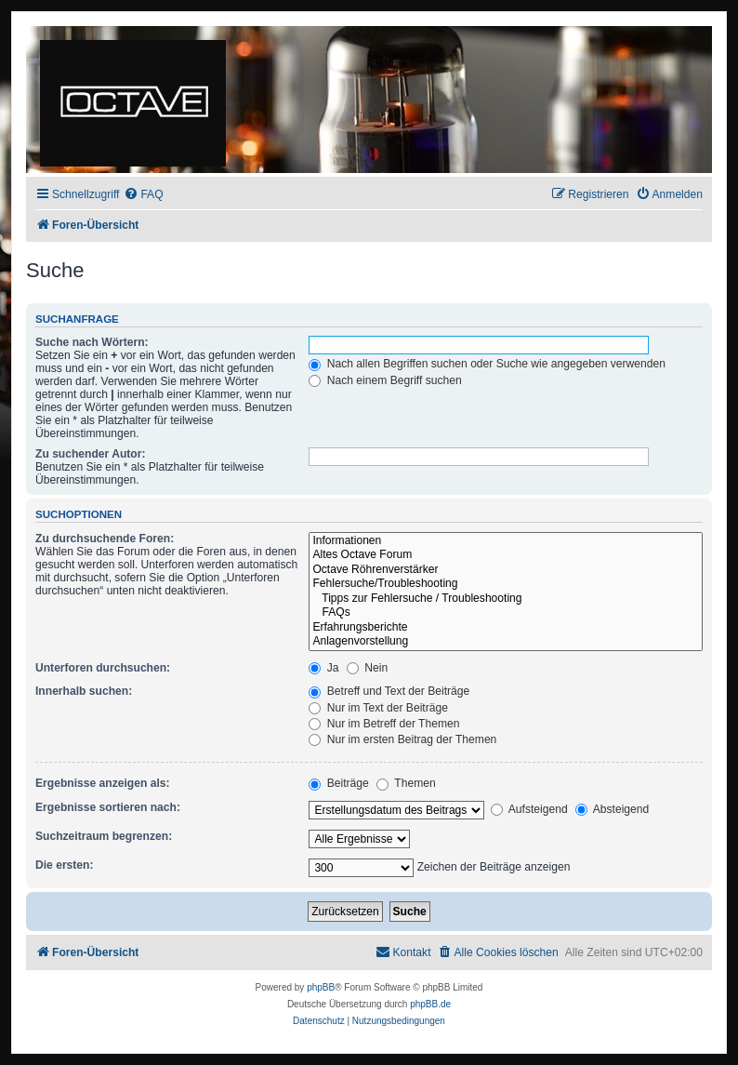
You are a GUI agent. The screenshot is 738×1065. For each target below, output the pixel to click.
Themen (406, 783)
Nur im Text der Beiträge (378, 707)
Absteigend (612, 809)
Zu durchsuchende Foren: (104, 538)
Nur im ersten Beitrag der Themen (402, 739)
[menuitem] (143, 194)
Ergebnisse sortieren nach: (107, 807)
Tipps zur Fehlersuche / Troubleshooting (505, 599)
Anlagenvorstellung (505, 641)
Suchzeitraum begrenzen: (103, 836)
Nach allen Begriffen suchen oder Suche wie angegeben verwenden (487, 363)
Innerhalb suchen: (83, 691)
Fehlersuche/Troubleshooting (505, 584)
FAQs (505, 613)
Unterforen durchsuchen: (102, 667)
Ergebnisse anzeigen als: (102, 783)
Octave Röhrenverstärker (505, 570)
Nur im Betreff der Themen (384, 723)
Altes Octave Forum (505, 555)
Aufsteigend (529, 809)
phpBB (321, 987)
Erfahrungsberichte (505, 627)
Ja (323, 667)
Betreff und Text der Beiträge (389, 691)
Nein (367, 667)
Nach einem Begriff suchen (385, 380)
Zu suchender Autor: (90, 453)
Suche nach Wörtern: (92, 342)
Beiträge (338, 783)
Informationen (505, 541)
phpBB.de (430, 1004)
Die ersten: (64, 865)
